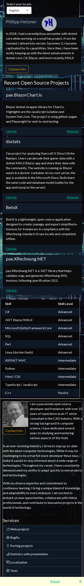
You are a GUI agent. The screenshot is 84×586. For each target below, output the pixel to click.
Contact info (17, 69)
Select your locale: (19, 8)
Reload (55, 581)
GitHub (11, 131)
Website (73, 131)
